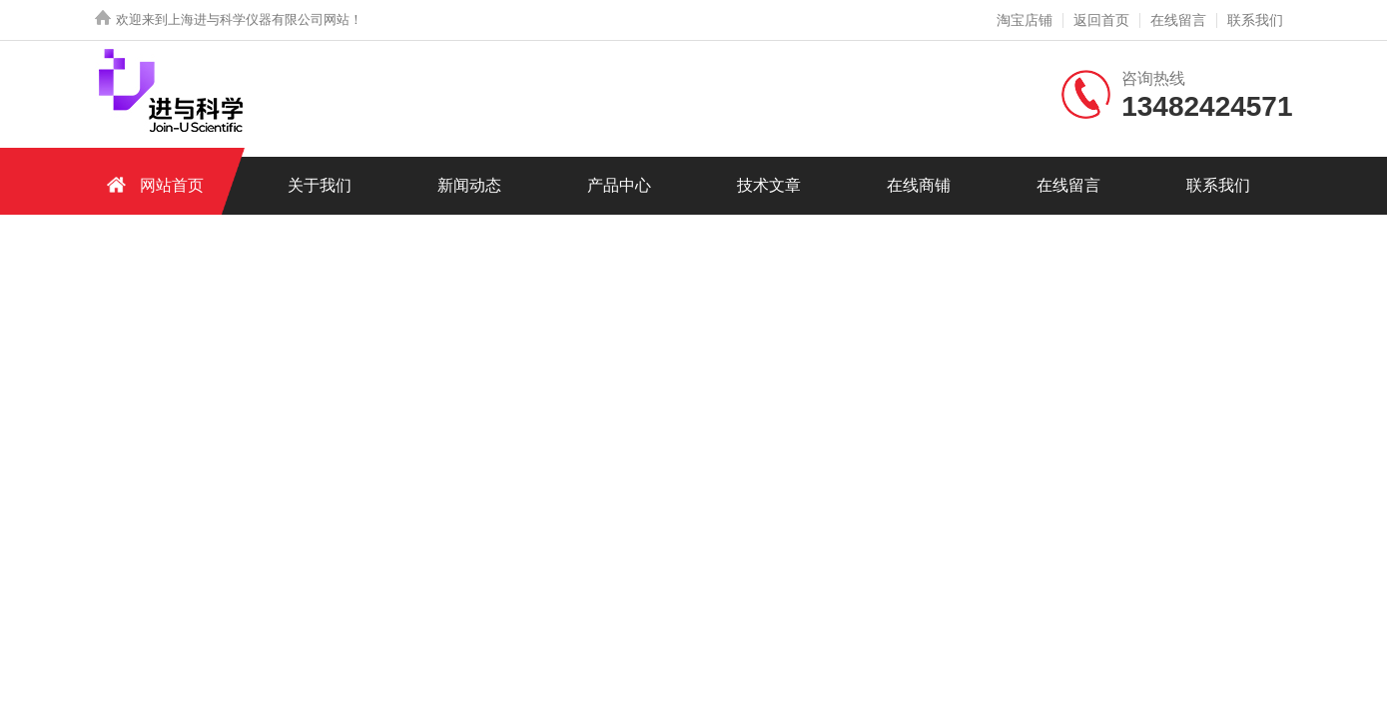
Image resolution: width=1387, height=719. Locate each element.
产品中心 (619, 185)
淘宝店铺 (1024, 20)
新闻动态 (469, 185)
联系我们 (1255, 20)
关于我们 (319, 185)
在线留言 (1178, 20)
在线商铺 (919, 185)
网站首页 (152, 184)
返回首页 (1101, 20)
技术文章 (769, 185)
